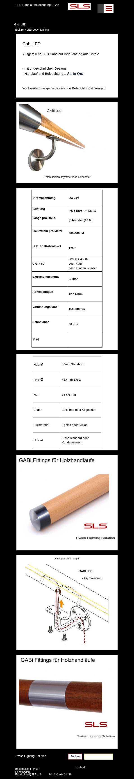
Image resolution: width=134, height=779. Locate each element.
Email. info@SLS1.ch (28, 774)
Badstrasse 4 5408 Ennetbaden (27, 770)
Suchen (75, 756)
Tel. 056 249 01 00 (60, 774)
